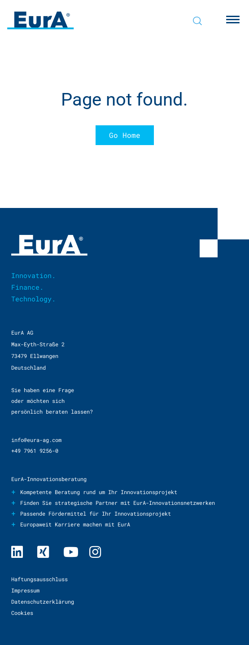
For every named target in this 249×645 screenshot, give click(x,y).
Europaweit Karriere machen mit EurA (75, 524)
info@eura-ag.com (36, 439)
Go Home (124, 135)
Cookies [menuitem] (22, 612)
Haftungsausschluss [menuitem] (39, 579)
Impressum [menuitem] (25, 590)
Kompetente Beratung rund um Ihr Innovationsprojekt (98, 491)
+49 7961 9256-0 (34, 450)
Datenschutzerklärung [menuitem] (42, 601)
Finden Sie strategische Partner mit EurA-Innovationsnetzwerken (117, 502)
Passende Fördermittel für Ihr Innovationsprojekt (95, 513)
